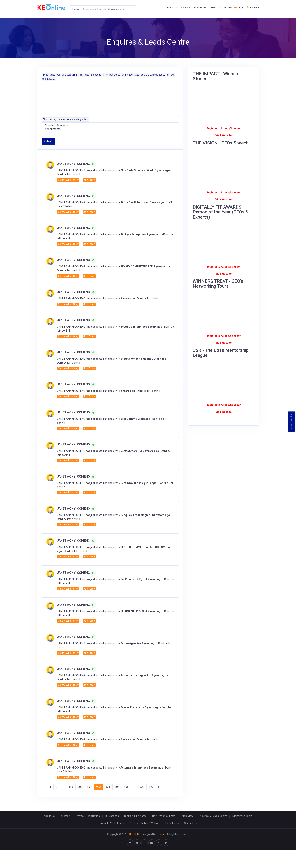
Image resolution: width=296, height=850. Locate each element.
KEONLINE (134, 834)
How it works (291, 421)
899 (71, 786)
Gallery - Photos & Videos (144, 823)
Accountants (110, 129)
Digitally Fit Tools (242, 816)
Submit (48, 141)
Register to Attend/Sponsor (223, 128)
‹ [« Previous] (44, 786)
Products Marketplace (112, 823)
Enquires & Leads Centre (213, 816)
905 (126, 786)
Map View (187, 816)
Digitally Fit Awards (135, 816)
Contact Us (190, 823)
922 (142, 786)
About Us (49, 816)
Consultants (172, 823)
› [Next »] (158, 786)
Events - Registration (88, 816)
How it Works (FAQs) (164, 816)
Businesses (112, 816)
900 (80, 786)
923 (151, 786)
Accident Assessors (110, 125)
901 (89, 786)
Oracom (161, 834)
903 (108, 786)
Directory (65, 816)
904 (117, 786)
